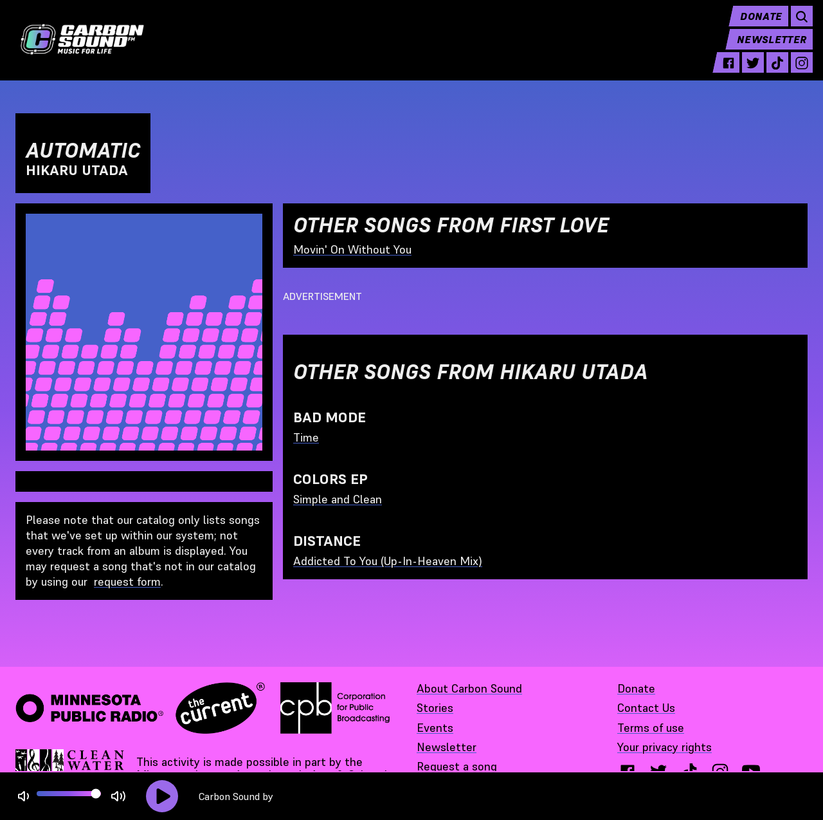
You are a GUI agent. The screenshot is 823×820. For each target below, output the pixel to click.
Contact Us (646, 707)
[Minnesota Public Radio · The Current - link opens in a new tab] (140, 708)
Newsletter (766, 48)
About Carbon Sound (469, 688)
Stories (435, 707)
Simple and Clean (337, 499)
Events (435, 727)
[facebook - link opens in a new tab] (723, 72)
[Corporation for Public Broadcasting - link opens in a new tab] (335, 708)
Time (306, 437)
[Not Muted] (23, 796)
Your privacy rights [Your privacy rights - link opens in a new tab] (664, 747)
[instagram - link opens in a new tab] (797, 72)
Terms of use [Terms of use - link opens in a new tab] (650, 727)
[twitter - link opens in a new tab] (748, 72)
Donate (756, 25)
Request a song (457, 766)
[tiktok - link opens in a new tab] (772, 72)
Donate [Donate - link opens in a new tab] (636, 688)
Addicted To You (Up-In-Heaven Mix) (387, 561)
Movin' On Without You (352, 249)
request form (127, 581)
